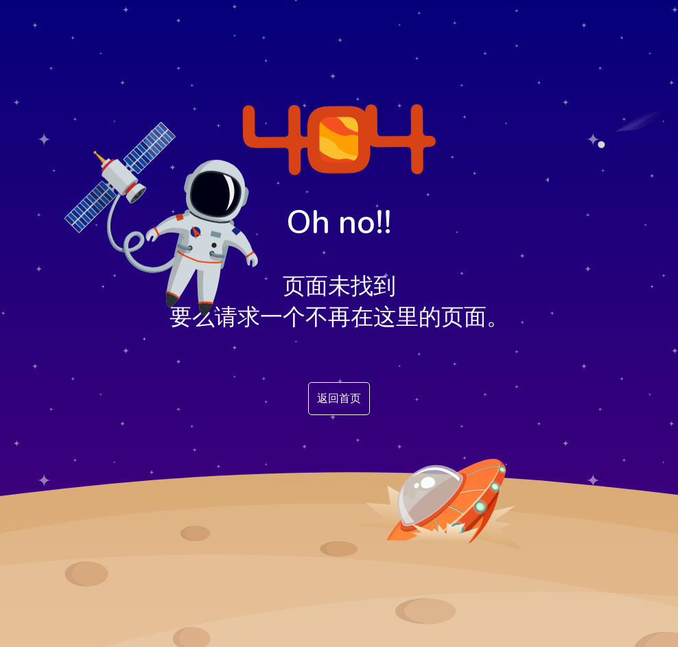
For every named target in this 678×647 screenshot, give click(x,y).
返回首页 (339, 398)
